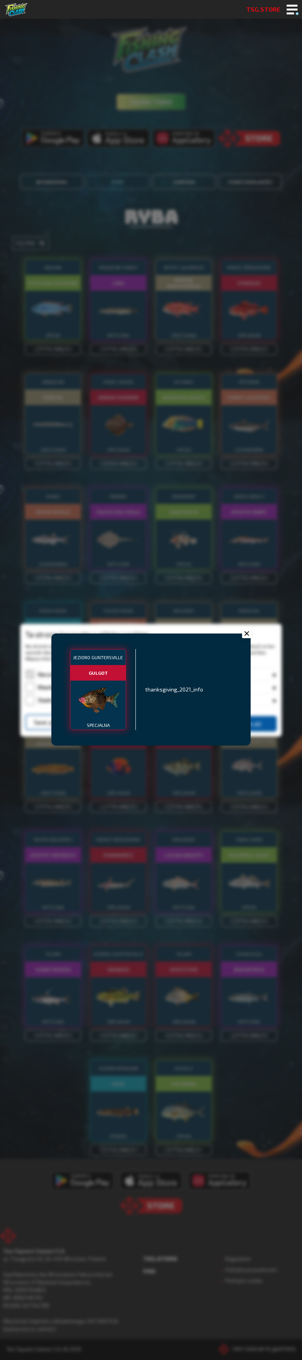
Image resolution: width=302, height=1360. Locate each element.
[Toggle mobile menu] (292, 10)
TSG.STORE (263, 9)
